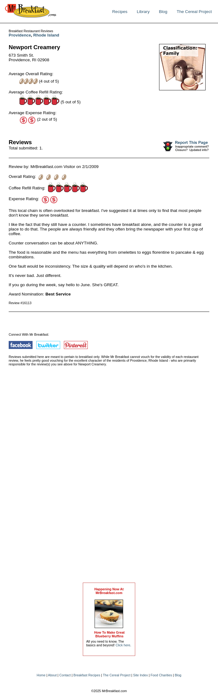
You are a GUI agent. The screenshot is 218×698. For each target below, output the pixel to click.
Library (143, 11)
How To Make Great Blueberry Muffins (109, 634)
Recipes (119, 11)
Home (41, 675)
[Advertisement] (109, 480)
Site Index (140, 675)
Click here (123, 645)
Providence (20, 35)
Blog (163, 11)
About (52, 675)
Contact (65, 675)
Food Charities (161, 675)
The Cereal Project (194, 11)
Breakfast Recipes (86, 675)
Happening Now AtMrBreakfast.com (108, 591)
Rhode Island (46, 35)
